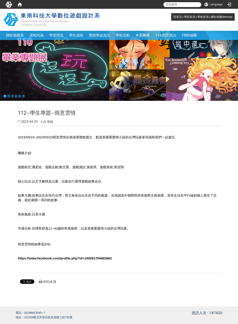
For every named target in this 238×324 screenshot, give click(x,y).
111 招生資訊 (165, 35)
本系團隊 (142, 35)
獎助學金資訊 (99, 35)
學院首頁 (189, 16)
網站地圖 (216, 16)
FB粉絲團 (189, 35)
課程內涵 (36, 35)
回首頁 (177, 16)
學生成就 (76, 35)
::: (171, 16)
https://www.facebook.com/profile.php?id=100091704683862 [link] (65, 258)
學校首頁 (203, 16)
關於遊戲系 (15, 35)
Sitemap (227, 16)
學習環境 (56, 35)
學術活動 (123, 35)
